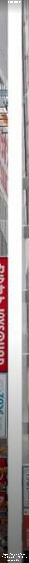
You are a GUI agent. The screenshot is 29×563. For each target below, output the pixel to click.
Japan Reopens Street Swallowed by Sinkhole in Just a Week (14, 557)
